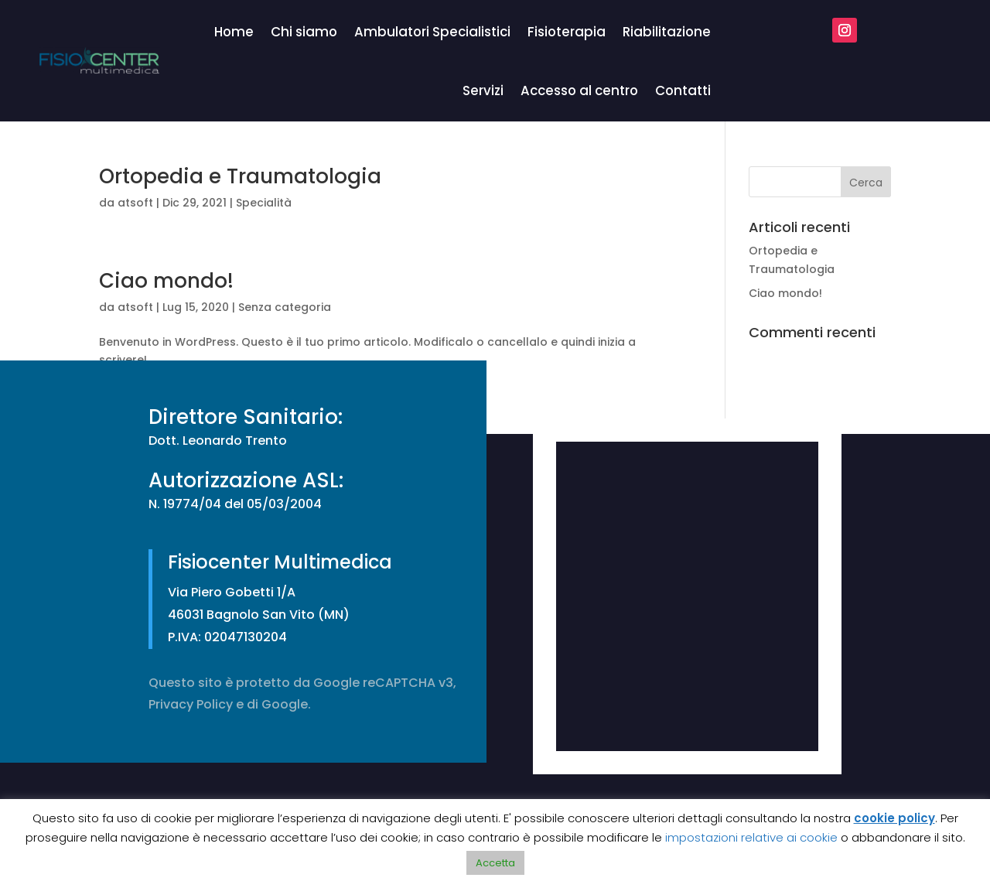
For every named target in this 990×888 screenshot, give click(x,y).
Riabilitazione (667, 31)
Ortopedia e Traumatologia (240, 176)
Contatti (683, 90)
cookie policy (894, 818)
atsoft (135, 202)
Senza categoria (284, 307)
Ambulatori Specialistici (432, 31)
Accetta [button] (495, 863)
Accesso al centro (579, 90)
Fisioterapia (566, 31)
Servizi (483, 90)
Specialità (264, 202)
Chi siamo (304, 31)
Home (234, 31)
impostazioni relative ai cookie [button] (751, 837)
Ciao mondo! (166, 281)
